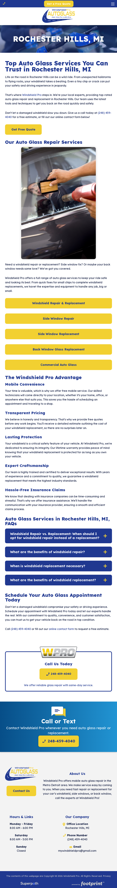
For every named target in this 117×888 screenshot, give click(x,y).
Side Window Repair (58, 318)
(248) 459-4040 (21, 629)
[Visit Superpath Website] (29, 884)
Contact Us (21, 791)
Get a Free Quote (59, 3)
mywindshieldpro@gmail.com (77, 850)
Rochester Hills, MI (77, 828)
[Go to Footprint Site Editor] (87, 884)
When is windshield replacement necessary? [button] (47, 566)
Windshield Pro (32, 95)
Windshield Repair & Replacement (58, 303)
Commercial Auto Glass (59, 365)
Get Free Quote (23, 129)
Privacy (107, 876)
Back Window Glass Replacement (59, 349)
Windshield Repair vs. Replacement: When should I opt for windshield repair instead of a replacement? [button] (54, 536)
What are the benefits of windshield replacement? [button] (53, 580)
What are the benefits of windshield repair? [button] (47, 552)
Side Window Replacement (58, 334)
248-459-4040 (58, 674)
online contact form (61, 629)
